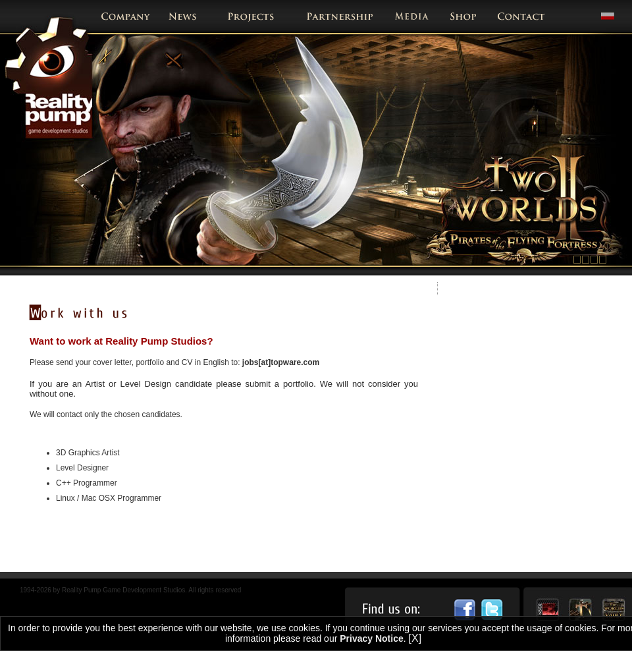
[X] (415, 638)
